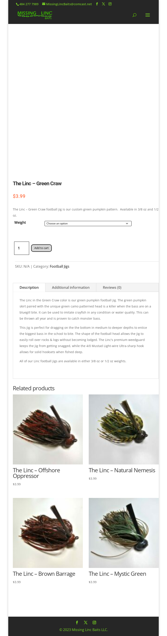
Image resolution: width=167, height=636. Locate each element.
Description (29, 287)
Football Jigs (59, 266)
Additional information (71, 287)
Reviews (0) (112, 287)
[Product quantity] (21, 248)
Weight (20, 222)
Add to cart (43, 248)
